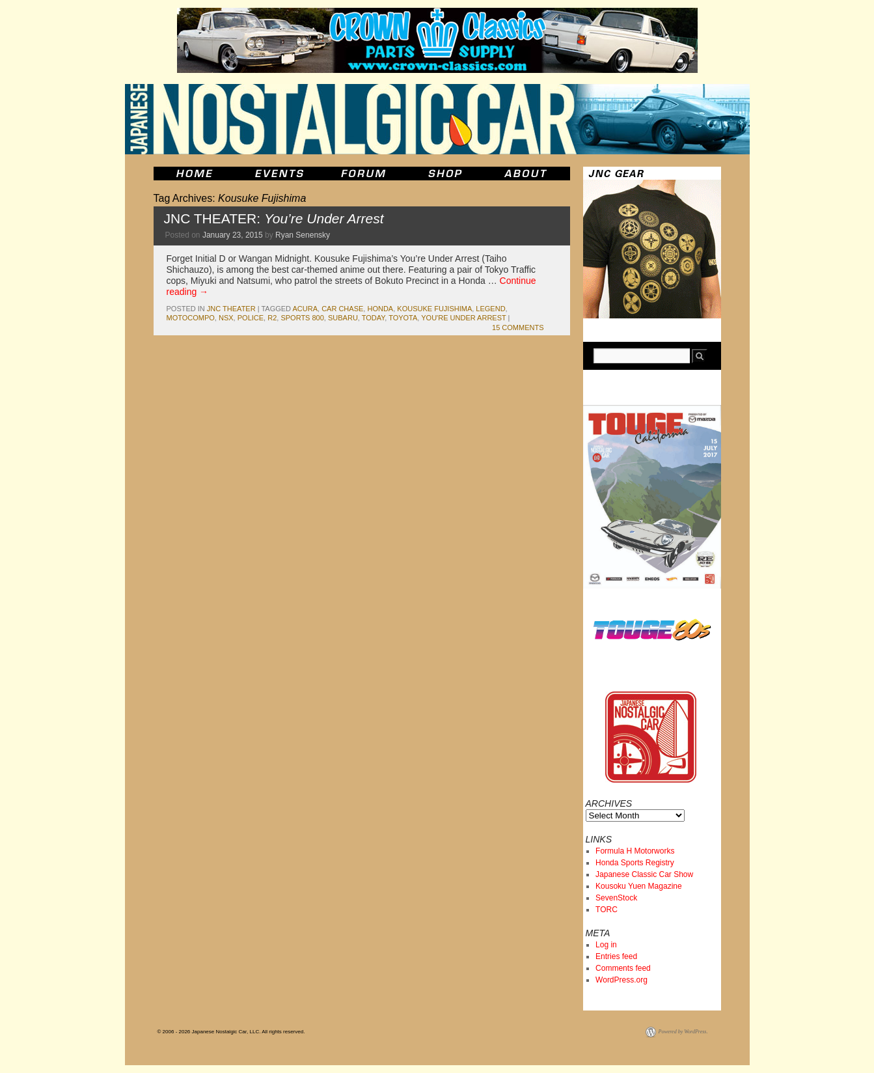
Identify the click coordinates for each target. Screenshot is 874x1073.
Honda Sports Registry (634, 862)
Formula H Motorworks (634, 851)
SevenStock (616, 897)
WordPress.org (621, 979)
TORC (606, 909)
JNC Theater (231, 309)
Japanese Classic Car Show (644, 874)
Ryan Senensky (302, 235)
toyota (403, 318)
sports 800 (301, 318)
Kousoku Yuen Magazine (638, 886)
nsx (226, 318)
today (373, 318)
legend (490, 309)
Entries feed (616, 956)
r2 (272, 318)
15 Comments (517, 327)
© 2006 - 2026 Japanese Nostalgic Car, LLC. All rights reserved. (231, 1032)
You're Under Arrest (463, 318)
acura (305, 309)
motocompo (191, 318)
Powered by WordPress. (683, 1032)
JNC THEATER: (274, 218)
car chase (342, 309)
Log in (606, 944)
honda (380, 309)
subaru (343, 318)
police (251, 318)
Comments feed (623, 968)
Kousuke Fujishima (434, 309)
